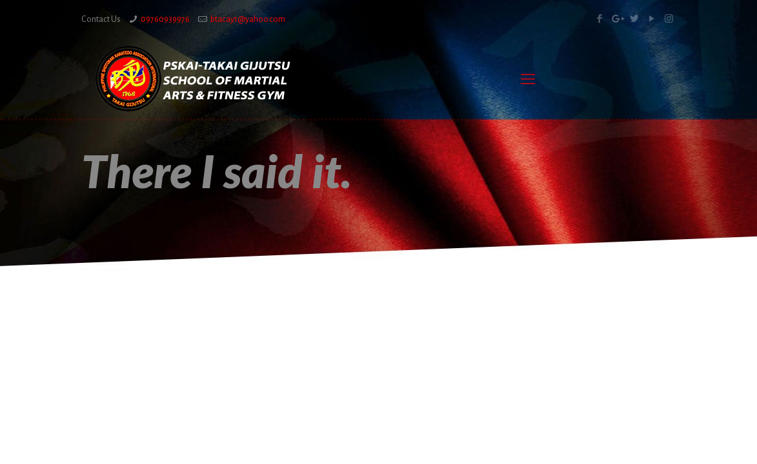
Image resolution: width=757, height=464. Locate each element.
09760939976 (165, 19)
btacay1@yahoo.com (247, 19)
